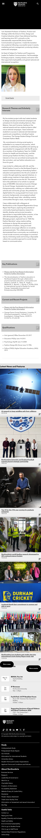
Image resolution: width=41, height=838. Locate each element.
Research (4, 775)
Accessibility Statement (9, 789)
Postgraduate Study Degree (10, 751)
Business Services (7, 772)
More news (7, 664)
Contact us (5, 813)
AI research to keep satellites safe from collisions (18, 411)
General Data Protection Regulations (13, 832)
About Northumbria (10, 769)
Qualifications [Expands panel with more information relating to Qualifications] (8, 328)
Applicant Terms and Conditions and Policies (15, 764)
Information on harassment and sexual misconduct (18, 802)
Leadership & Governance (9, 778)
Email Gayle (10, 98)
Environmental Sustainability (10, 824)
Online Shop (5, 834)
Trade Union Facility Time (9, 799)
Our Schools (5, 753)
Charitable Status (7, 783)
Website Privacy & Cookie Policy (11, 791)
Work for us (5, 780)
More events (33, 668)
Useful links (6, 810)
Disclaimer (4, 794)
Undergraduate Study (8, 748)
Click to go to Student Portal (10, 826)
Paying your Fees (6, 815)
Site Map (4, 805)
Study (4, 745)
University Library (7, 759)
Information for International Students (13, 756)
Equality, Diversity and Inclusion (11, 818)
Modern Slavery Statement (10, 797)
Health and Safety (7, 821)
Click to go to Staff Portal (9, 829)
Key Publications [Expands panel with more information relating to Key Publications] (9, 264)
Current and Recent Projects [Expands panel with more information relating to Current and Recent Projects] (14, 300)
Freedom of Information (9, 786)
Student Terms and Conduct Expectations (15, 762)
